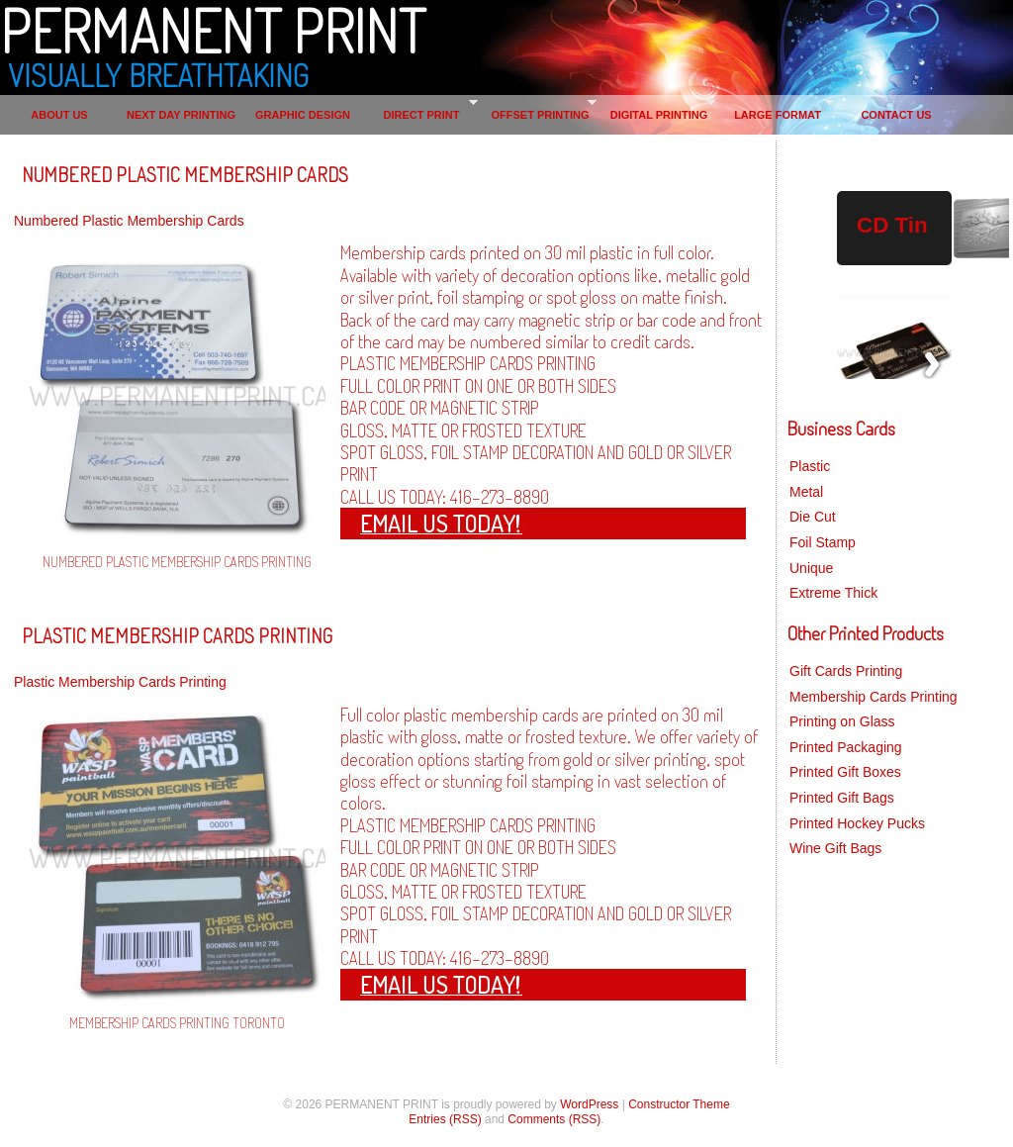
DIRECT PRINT (422, 115)
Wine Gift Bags (835, 848)
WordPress (589, 1104)
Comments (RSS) (553, 1119)
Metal (806, 492)
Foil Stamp (822, 542)
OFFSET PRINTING (541, 115)
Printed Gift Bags (841, 798)
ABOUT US (59, 115)
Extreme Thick (833, 593)
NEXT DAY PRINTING (181, 115)
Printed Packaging (845, 747)
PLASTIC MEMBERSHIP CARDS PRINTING (177, 635)
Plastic (809, 466)
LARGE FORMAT (777, 115)
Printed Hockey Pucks (857, 823)
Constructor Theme (679, 1104)
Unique (811, 568)
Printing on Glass (842, 721)
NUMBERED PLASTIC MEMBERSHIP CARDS (185, 174)
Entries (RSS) (445, 1119)
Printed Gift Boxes (845, 772)
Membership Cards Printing (873, 697)
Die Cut (812, 517)
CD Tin (892, 225)
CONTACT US (896, 115)
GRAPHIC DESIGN (302, 115)
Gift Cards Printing (845, 671)
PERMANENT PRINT (212, 29)
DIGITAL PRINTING (659, 115)
